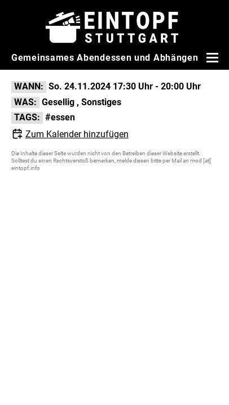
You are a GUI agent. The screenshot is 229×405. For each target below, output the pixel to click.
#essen (60, 117)
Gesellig (58, 102)
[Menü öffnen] (211, 57)
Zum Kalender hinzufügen (77, 134)
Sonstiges (101, 102)
